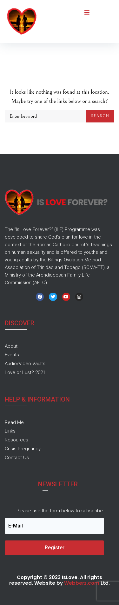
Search (100, 116)
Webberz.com (81, 583)
